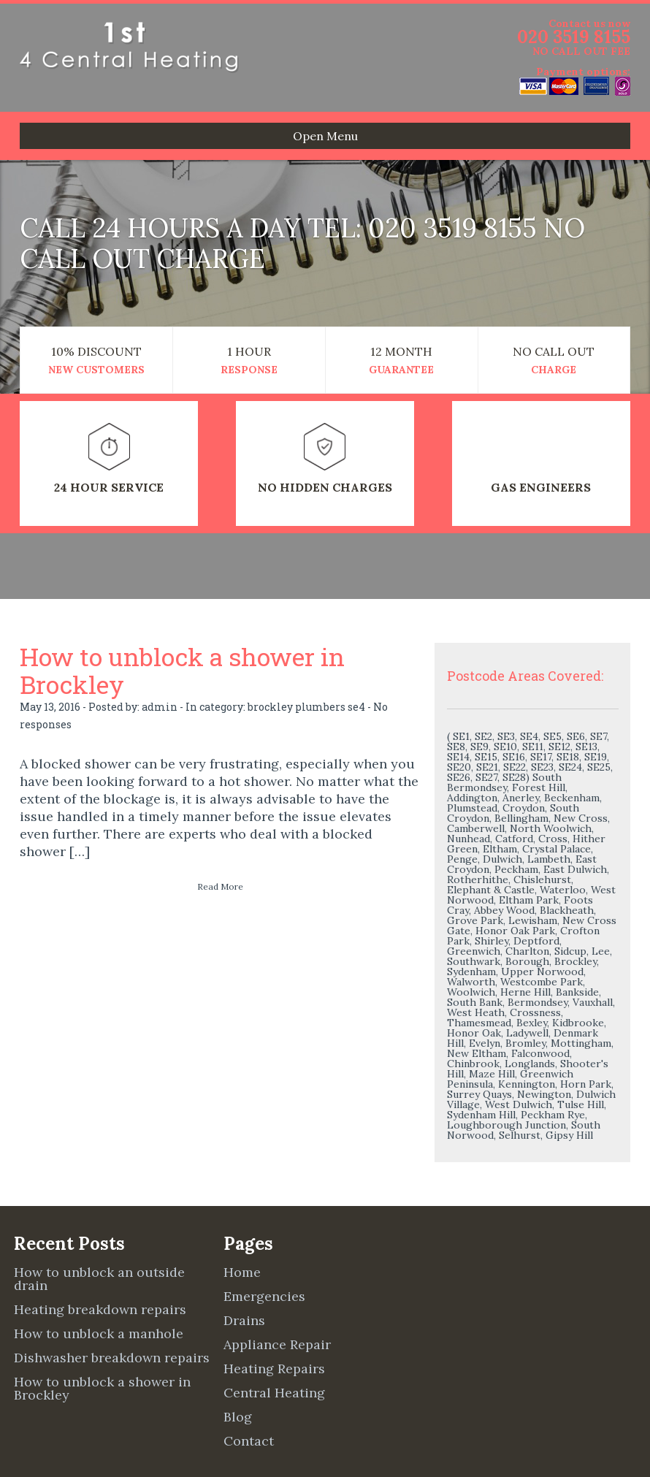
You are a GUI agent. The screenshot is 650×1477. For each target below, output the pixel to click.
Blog (237, 1416)
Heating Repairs (274, 1368)
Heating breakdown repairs (100, 1309)
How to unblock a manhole (98, 1333)
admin (159, 707)
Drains (244, 1320)
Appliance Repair (277, 1344)
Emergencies (264, 1296)
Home (242, 1272)
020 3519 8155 (573, 37)
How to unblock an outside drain (99, 1279)
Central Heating (274, 1392)
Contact (248, 1440)
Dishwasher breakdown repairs (112, 1357)
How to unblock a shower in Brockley (182, 670)
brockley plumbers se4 (306, 707)
